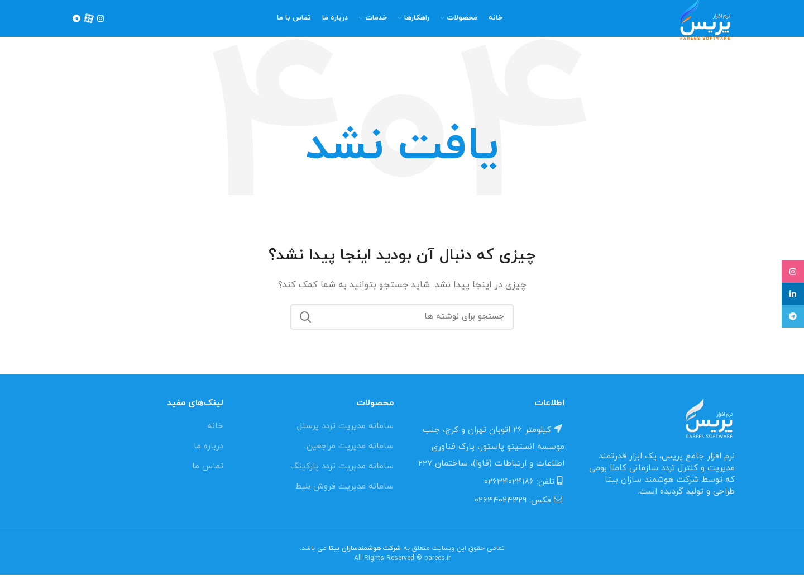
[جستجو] (402, 330)
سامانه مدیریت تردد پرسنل (345, 439)
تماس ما (207, 480)
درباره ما (208, 460)
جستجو (305, 330)
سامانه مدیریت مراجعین (350, 460)
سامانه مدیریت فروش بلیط (344, 500)
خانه (215, 439)
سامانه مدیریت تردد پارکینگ (342, 480)
